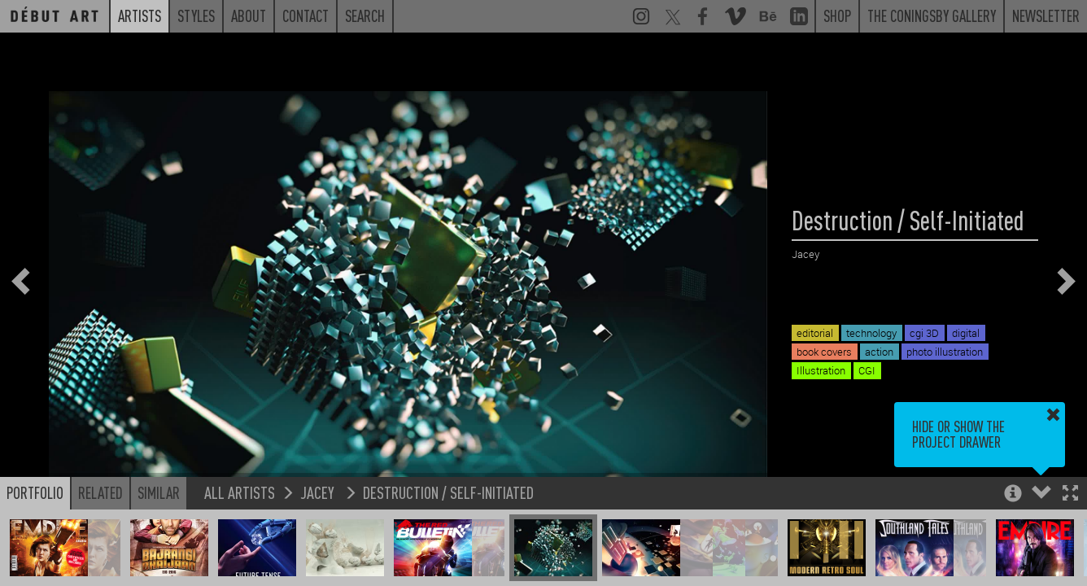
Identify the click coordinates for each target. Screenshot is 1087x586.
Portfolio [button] (35, 492)
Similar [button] (159, 492)
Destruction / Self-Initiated (448, 492)
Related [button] (100, 492)
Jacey (319, 492)
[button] (1070, 494)
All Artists (239, 492)
